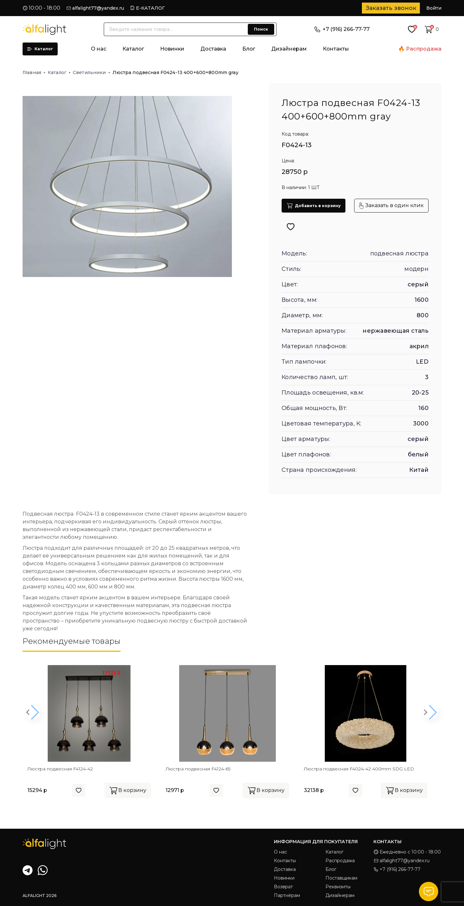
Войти (433, 8)
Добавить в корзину (313, 205)
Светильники (91, 72)
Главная (34, 72)
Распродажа (423, 49)
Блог (248, 49)
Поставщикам (341, 878)
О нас (98, 49)
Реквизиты (338, 887)
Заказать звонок (391, 8)
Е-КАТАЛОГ (150, 8)
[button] (33, 712)
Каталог (40, 48)
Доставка (213, 49)
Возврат (283, 887)
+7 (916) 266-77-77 (342, 29)
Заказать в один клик (391, 205)
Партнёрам (287, 895)
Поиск (261, 29)
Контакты (336, 49)
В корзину (127, 790)
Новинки (172, 49)
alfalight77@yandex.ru (98, 8)
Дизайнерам (289, 49)
